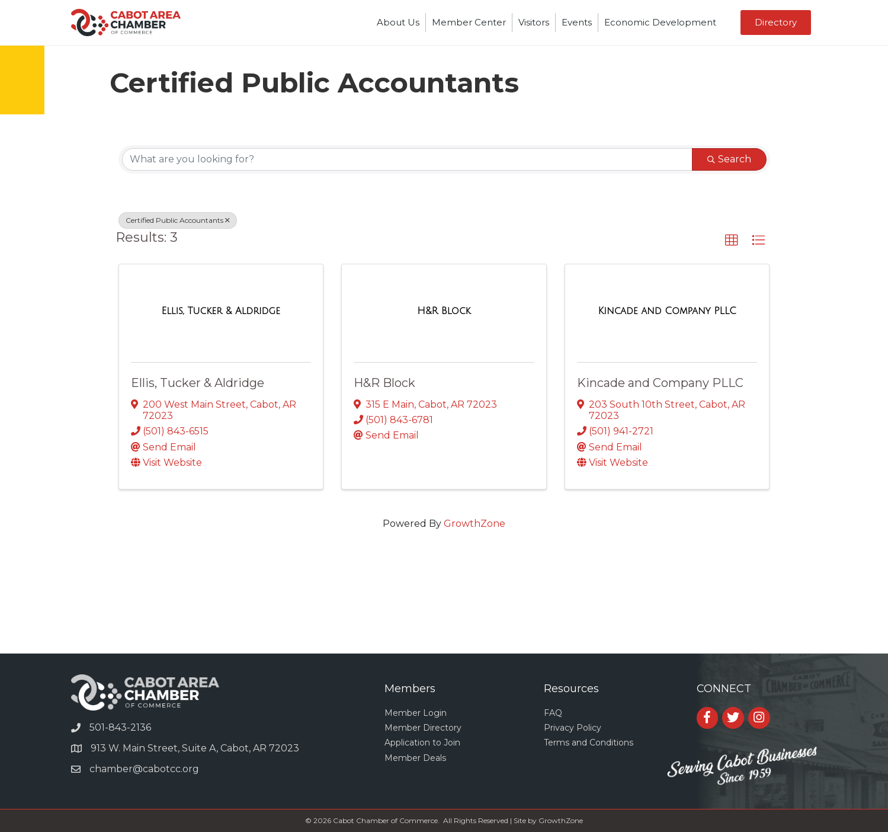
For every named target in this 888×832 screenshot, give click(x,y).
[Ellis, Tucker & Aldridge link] (221, 311)
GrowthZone (474, 523)
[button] (731, 240)
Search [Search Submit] (729, 159)
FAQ (553, 713)
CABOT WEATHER (444, 608)
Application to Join (422, 742)
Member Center (469, 22)
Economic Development (660, 22)
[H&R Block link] (443, 311)
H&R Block (384, 383)
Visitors (533, 22)
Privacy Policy (572, 727)
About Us (398, 22)
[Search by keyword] (407, 159)
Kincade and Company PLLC (660, 383)
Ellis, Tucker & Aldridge (197, 383)
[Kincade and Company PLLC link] (667, 311)
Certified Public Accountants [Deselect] (178, 220)
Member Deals (415, 758)
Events (577, 22)
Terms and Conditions (588, 742)
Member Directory (422, 727)
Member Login (415, 713)
